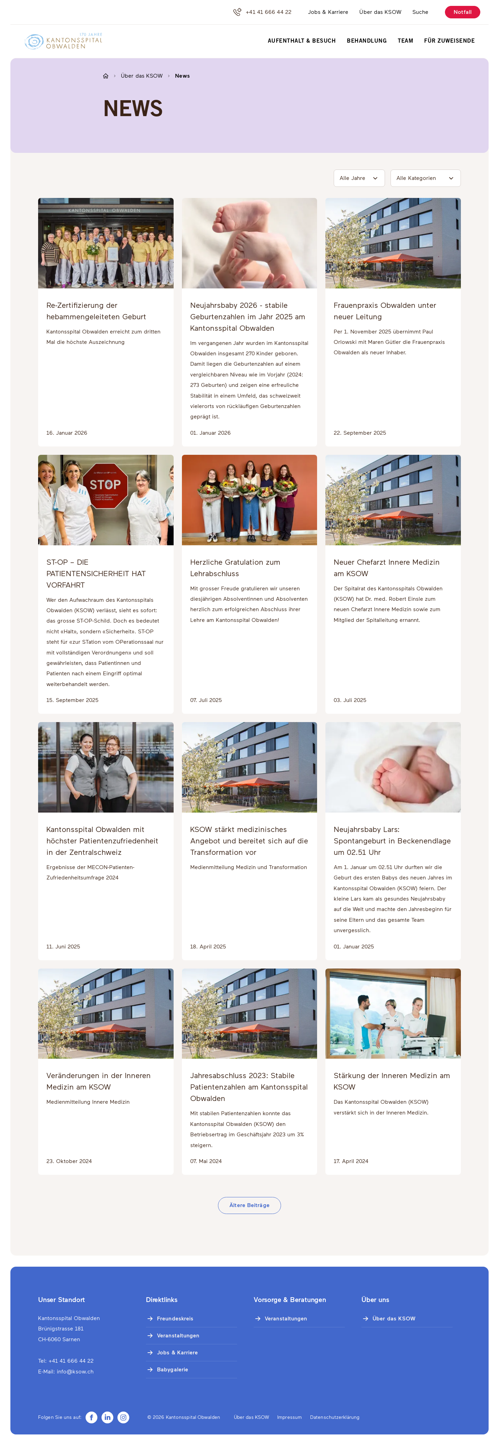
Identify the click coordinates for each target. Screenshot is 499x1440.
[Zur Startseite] (58, 41)
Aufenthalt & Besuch (302, 41)
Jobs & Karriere (328, 12)
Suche (420, 12)
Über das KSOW (380, 12)
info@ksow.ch (75, 1371)
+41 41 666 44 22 (262, 12)
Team (405, 41)
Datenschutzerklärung (334, 1417)
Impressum (289, 1417)
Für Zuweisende (449, 41)
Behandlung (367, 41)
